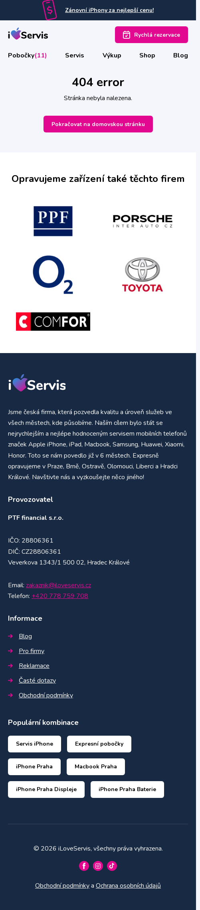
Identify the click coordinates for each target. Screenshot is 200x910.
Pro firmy (26, 651)
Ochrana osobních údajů (128, 885)
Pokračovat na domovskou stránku (98, 124)
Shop (147, 55)
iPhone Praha (34, 766)
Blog (180, 55)
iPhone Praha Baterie (127, 789)
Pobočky (27, 55)
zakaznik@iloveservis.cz (58, 585)
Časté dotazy (32, 680)
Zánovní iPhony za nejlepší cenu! (109, 10)
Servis (74, 55)
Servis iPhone (34, 744)
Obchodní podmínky (40, 695)
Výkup (112, 55)
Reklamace (29, 665)
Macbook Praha (96, 766)
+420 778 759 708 (60, 596)
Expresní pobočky (99, 744)
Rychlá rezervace (151, 35)
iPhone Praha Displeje (46, 789)
